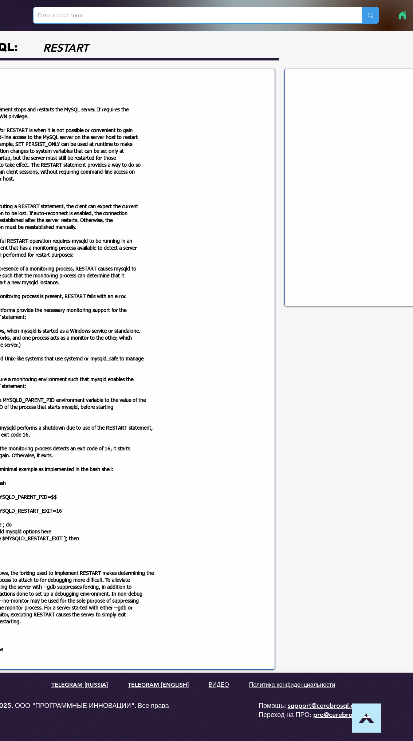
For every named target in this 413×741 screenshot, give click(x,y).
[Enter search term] (192, 15)
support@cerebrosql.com (326, 705)
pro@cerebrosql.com (344, 714)
